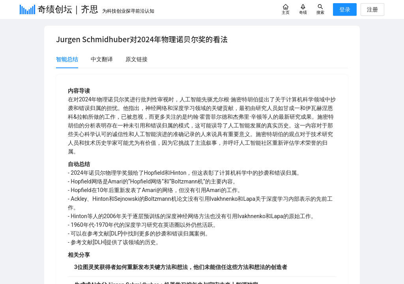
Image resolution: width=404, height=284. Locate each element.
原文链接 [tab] (136, 59)
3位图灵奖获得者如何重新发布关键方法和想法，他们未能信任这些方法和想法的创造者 (180, 267)
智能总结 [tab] (67, 59)
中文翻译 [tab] (102, 59)
